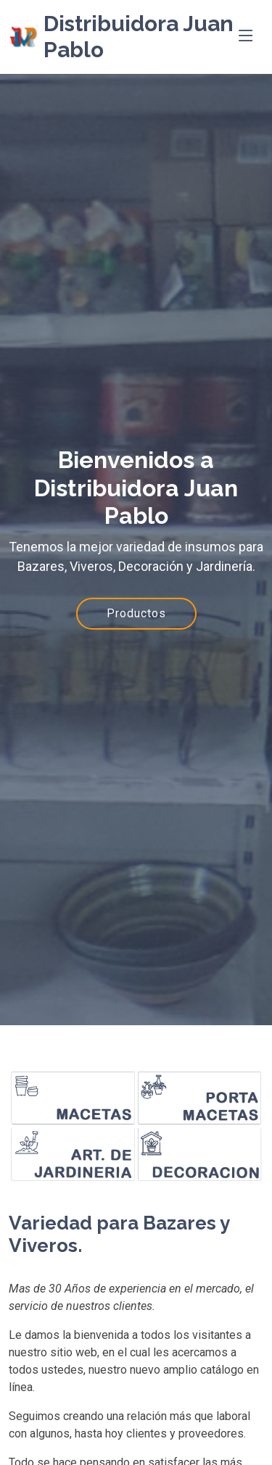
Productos (136, 613)
